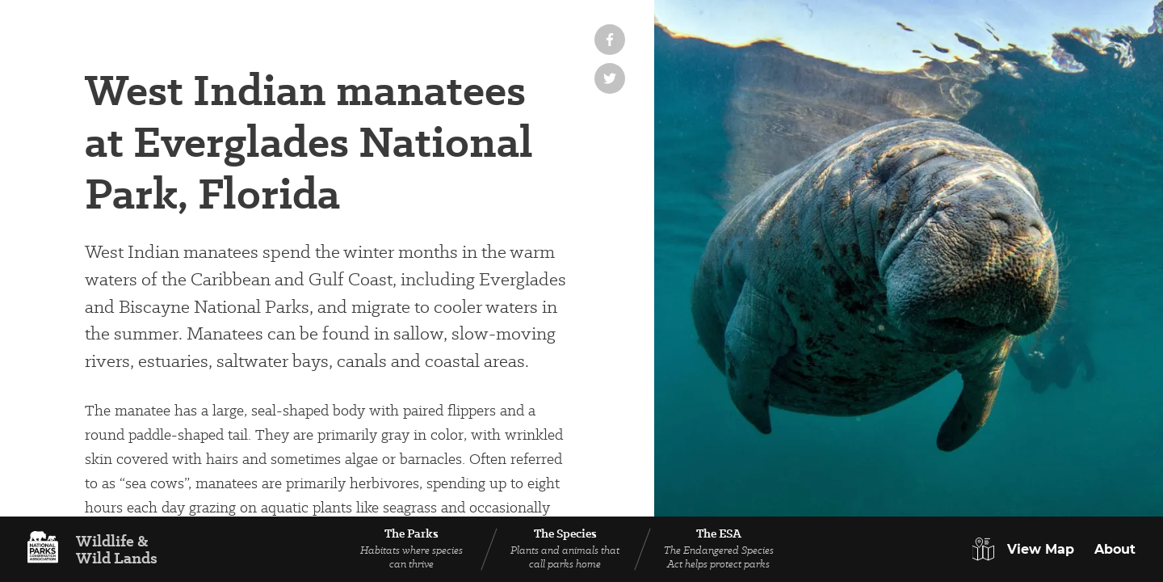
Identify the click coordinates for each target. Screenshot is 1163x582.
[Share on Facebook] (609, 39)
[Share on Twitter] (609, 78)
